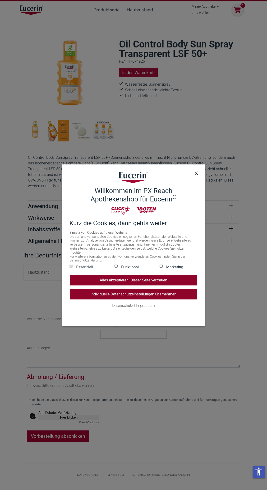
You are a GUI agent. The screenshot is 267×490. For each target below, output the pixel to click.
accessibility (258, 471)
